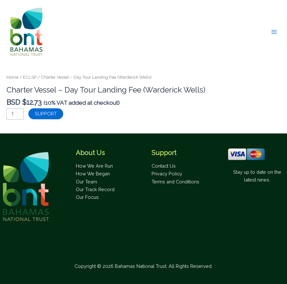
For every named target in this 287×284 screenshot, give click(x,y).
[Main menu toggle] (274, 31)
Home (12, 77)
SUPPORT (46, 113)
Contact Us (164, 166)
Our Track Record (95, 189)
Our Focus (87, 197)
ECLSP (29, 77)
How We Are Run (94, 166)
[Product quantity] (15, 114)
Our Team (86, 181)
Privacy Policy (167, 173)
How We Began (93, 173)
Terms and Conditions (175, 181)
